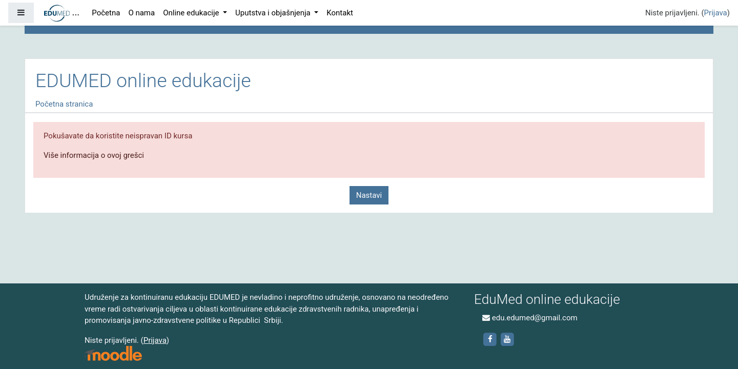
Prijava (715, 12)
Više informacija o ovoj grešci (94, 155)
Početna (106, 12)
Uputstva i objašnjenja (273, 12)
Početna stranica (64, 104)
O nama (141, 12)
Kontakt (339, 12)
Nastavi (369, 195)
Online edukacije (192, 12)
